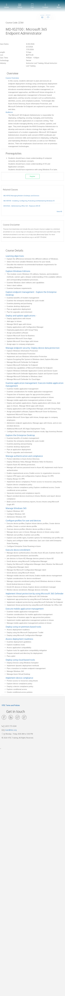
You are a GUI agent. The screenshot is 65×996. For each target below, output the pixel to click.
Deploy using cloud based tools (20, 660)
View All (59, 211)
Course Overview (12, 78)
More (58, 5)
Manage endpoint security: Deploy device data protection (32, 348)
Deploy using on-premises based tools (23, 626)
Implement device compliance (19, 678)
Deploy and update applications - (21, 315)
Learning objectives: (15, 256)
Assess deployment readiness (19, 639)
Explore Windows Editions (18, 271)
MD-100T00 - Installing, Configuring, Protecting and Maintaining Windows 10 (29, 201)
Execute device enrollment (18, 550)
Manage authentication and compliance (24, 456)
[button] (32, 6)
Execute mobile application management (25, 608)
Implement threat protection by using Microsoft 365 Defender (34, 593)
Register (32, 176)
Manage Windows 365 (16, 508)
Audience (9, 112)
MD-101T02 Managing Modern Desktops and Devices (21, 196)
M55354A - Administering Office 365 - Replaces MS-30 (21, 206)
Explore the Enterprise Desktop (20, 435)
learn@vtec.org (11, 730)
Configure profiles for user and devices (23, 520)
